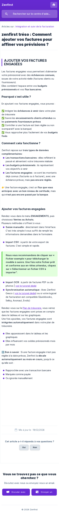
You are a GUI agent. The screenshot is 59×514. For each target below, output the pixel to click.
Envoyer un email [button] (46, 493)
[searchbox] (29, 14)
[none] (7, 5)
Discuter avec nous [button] (18, 493)
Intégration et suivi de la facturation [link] (35, 26)
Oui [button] (24, 447)
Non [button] (35, 447)
